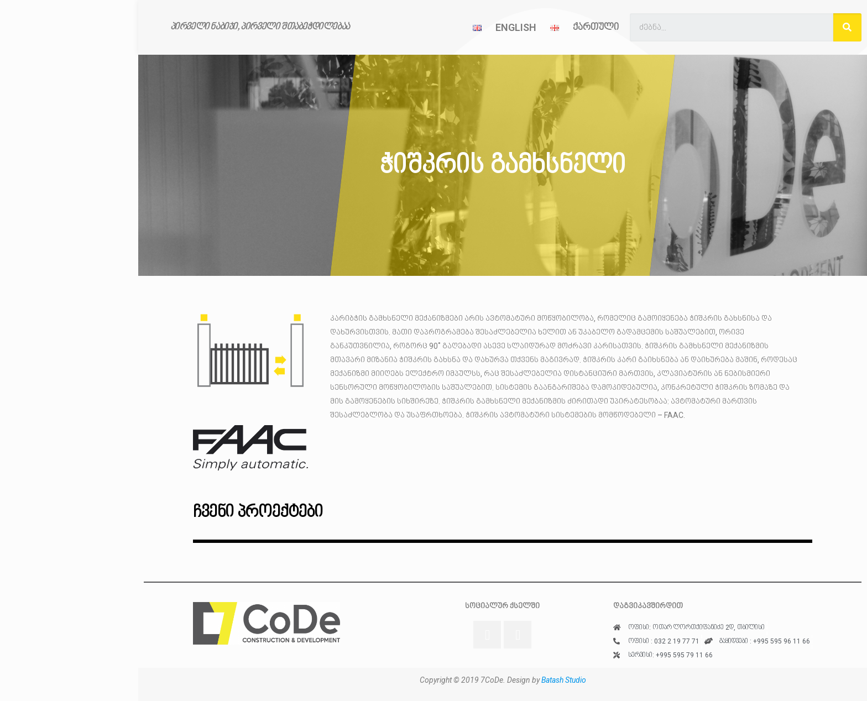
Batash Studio (563, 680)
